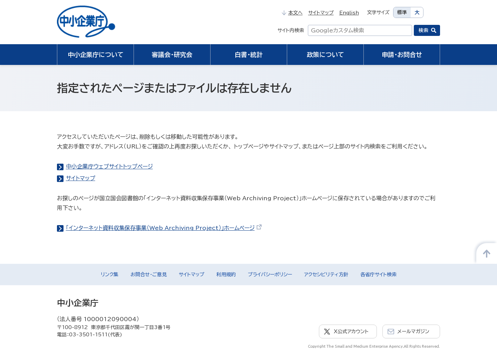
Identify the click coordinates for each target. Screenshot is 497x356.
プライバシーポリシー (270, 274)
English (349, 12)
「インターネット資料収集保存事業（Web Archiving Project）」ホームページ (164, 228)
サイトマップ (321, 12)
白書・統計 (249, 54)
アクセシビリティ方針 (326, 274)
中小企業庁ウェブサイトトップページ (109, 166)
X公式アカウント (351, 331)
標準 (402, 12)
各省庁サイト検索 (378, 274)
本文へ (292, 12)
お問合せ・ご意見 (148, 274)
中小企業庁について (96, 54)
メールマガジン (413, 331)
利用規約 (226, 274)
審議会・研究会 (172, 54)
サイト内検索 (290, 30)
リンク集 (109, 274)
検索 (423, 30)
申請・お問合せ (402, 54)
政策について (325, 54)
